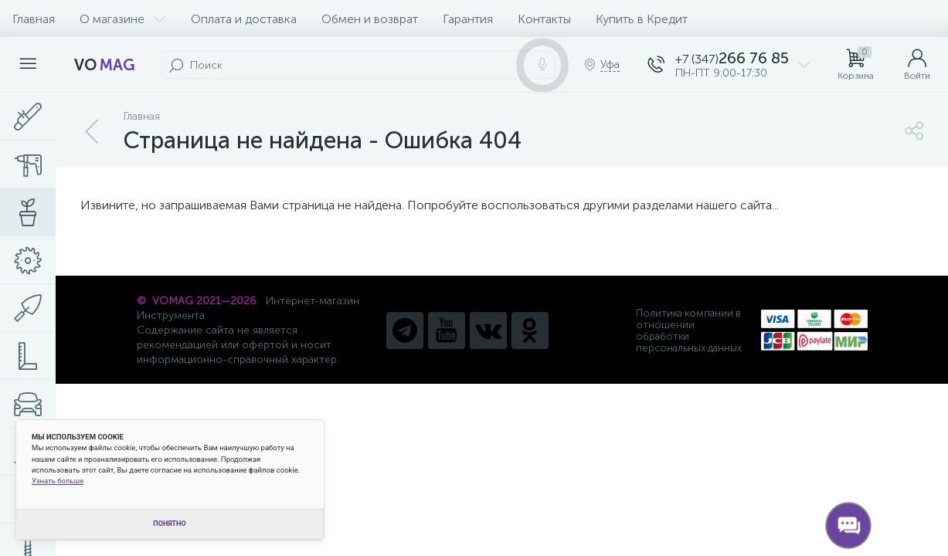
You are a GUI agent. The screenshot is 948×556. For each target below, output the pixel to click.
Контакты (544, 19)
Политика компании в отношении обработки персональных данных (689, 330)
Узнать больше (57, 480)
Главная (33, 19)
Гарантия (468, 19)
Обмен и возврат (369, 19)
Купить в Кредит (642, 19)
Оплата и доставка (244, 19)
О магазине (123, 19)
